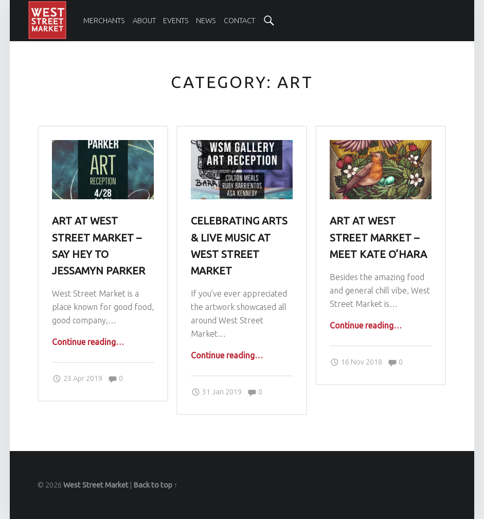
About (144, 20)
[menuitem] (104, 20)
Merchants (104, 20)
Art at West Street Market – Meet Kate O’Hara (378, 237)
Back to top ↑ (155, 485)
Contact (239, 20)
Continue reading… (88, 342)
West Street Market (96, 485)
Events (176, 20)
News (206, 20)
